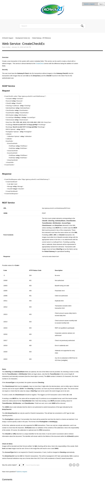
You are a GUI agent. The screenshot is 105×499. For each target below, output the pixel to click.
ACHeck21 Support (7, 38)
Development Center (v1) (23, 38)
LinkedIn (77, 465)
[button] (19, 465)
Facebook (70, 465)
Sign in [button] (101, 4)
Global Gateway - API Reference (41, 38)
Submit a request (89, 4)
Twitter (74, 465)
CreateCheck (40, 63)
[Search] (52, 26)
